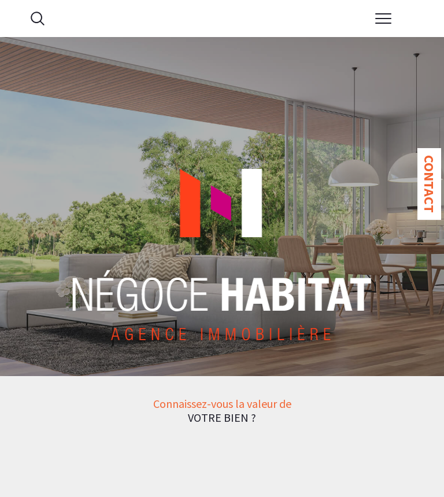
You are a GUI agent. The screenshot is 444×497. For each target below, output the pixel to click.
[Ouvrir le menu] (383, 18)
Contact (429, 184)
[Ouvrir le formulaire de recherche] (37, 18)
